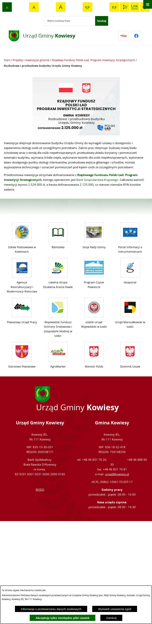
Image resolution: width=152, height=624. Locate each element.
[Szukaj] (101, 21)
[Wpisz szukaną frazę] (69, 21)
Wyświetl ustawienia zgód (114, 609)
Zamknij (111, 618)
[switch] (87, 7)
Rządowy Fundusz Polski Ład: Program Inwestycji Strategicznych (93, 60)
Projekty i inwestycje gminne (31, 60)
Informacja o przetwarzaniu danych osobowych (51, 609)
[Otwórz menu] (147, 4)
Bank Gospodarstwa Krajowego (97, 180)
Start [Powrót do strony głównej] (7, 60)
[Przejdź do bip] (123, 36)
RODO (40, 481)
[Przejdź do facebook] (136, 36)
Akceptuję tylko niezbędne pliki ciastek (62, 618)
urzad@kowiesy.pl (117, 466)
